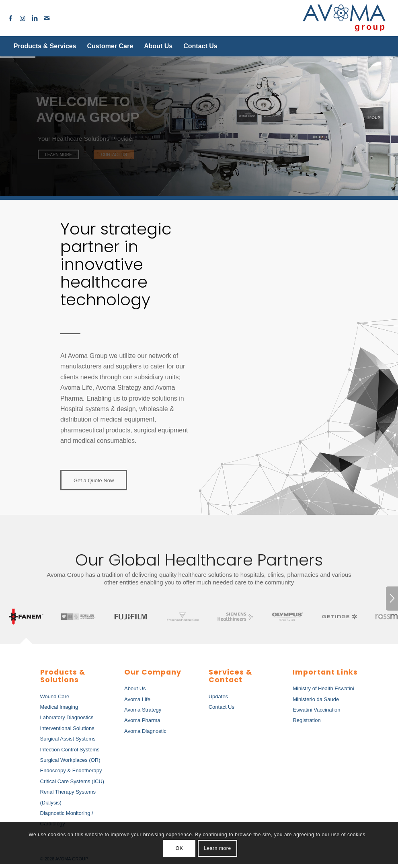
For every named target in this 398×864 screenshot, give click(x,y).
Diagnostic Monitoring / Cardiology (66, 818)
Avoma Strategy (142, 710)
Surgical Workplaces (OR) (70, 760)
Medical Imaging (59, 707)
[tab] (26, 618)
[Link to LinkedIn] (35, 18)
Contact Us (221, 707)
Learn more (217, 848)
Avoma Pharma (142, 720)
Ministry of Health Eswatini (323, 688)
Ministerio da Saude (316, 699)
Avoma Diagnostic (145, 731)
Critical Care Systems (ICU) (72, 781)
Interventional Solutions (67, 728)
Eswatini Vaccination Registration (316, 715)
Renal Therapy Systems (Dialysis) (68, 797)
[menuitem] (45, 46)
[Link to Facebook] (10, 18)
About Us (135, 688)
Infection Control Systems (70, 750)
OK (179, 848)
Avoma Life (137, 699)
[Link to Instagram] (22, 18)
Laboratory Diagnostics (67, 717)
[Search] (372, 46)
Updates (218, 696)
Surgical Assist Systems (68, 739)
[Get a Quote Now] (93, 480)
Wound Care (55, 696)
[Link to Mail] (47, 18)
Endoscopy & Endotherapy (71, 770)
